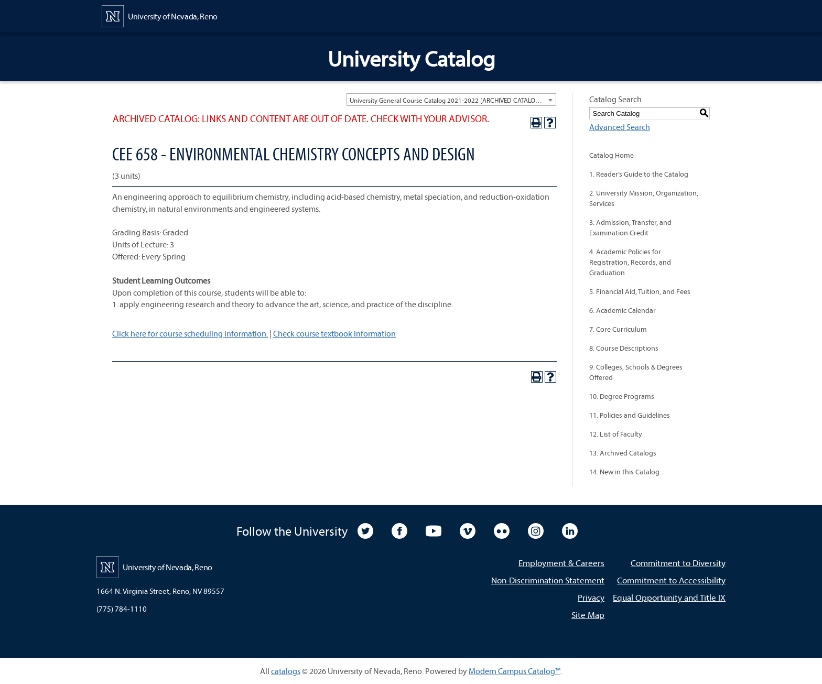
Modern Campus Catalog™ (514, 671)
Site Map (587, 614)
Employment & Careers (561, 562)
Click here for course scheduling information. (190, 333)
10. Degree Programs (621, 396)
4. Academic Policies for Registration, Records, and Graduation (630, 262)
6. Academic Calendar (622, 310)
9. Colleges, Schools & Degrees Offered (636, 372)
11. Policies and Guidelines (629, 415)
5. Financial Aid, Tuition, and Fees (639, 291)
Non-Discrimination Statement (547, 579)
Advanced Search (619, 127)
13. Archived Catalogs (622, 453)
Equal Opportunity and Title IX (669, 597)
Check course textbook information (334, 333)
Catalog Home (611, 155)
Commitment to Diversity (678, 562)
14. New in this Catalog (624, 471)
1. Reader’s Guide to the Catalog (638, 174)
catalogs (285, 671)
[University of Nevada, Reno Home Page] (160, 15)
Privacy (591, 597)
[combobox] (451, 99)
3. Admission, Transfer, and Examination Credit (630, 227)
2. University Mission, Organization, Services (643, 198)
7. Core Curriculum (618, 329)
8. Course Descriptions (623, 348)
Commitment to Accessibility (671, 579)
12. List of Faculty (615, 434)
